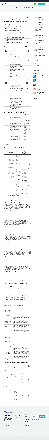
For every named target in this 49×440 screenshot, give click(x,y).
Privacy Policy (27, 427)
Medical (16, 417)
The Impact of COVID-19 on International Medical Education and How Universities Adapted (41, 75)
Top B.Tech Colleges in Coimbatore (39, 27)
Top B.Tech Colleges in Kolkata (38, 33)
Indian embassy (27, 419)
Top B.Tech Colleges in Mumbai (39, 40)
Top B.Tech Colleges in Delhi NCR (39, 47)
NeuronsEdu (24, 438)
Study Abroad (35, 98)
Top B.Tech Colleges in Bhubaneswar (37, 30)
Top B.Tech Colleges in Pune (38, 22)
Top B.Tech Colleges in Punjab (38, 52)
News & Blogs (27, 425)
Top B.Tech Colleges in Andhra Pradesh (38, 43)
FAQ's (26, 431)
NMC (26, 413)
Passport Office (27, 417)
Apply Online (41, 3)
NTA (25, 414)
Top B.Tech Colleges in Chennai (39, 20)
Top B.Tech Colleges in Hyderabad (39, 17)
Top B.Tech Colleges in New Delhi (39, 37)
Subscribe (42, 416)
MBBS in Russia (36, 60)
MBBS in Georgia (36, 67)
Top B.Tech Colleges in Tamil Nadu (39, 55)
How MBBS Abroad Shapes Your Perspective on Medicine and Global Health (40, 88)
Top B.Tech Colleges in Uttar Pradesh (38, 50)
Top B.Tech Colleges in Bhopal (38, 24)
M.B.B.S (16, 413)
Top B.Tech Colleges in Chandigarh (39, 38)
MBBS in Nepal (36, 68)
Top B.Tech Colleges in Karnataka (39, 53)
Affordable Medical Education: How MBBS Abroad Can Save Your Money (41, 84)
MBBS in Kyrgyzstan (37, 63)
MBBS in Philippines (37, 70)
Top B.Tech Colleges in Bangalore (39, 19)
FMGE (26, 416)
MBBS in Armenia (36, 65)
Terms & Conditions (26, 429)
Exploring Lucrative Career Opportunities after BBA (40, 92)
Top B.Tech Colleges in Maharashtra (37, 45)
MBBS (34, 103)
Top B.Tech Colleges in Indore (38, 35)
